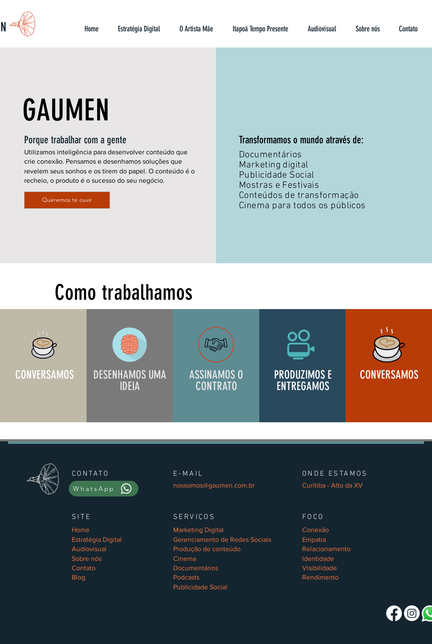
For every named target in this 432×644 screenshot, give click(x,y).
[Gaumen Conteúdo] (394, 613)
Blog (78, 577)
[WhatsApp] (103, 488)
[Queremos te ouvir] (67, 200)
